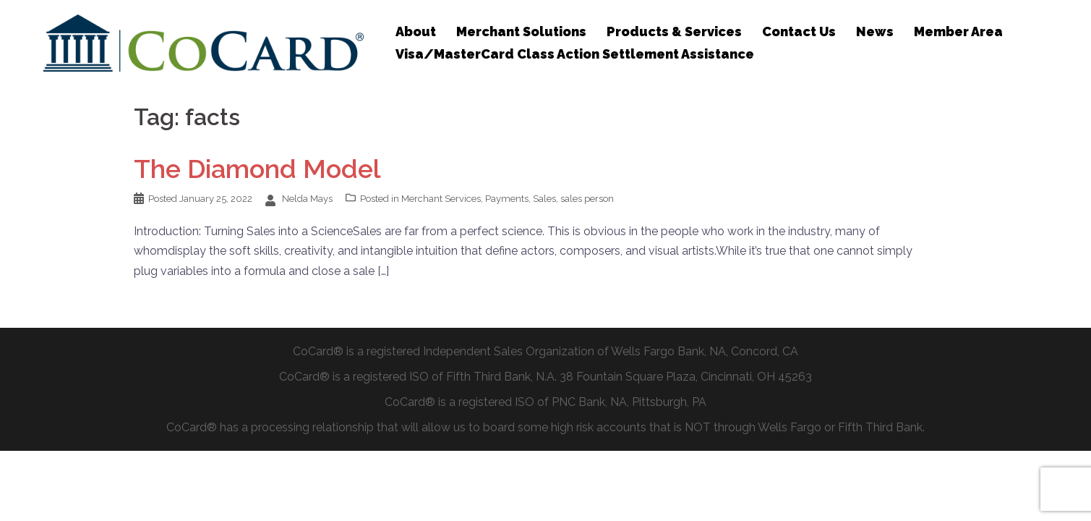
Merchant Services (441, 198)
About (415, 31)
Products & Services (674, 31)
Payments (507, 198)
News (875, 31)
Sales (544, 198)
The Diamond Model (257, 168)
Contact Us (799, 31)
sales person (587, 198)
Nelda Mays (307, 198)
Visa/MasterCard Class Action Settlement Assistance (574, 54)
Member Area (958, 31)
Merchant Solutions (521, 31)
